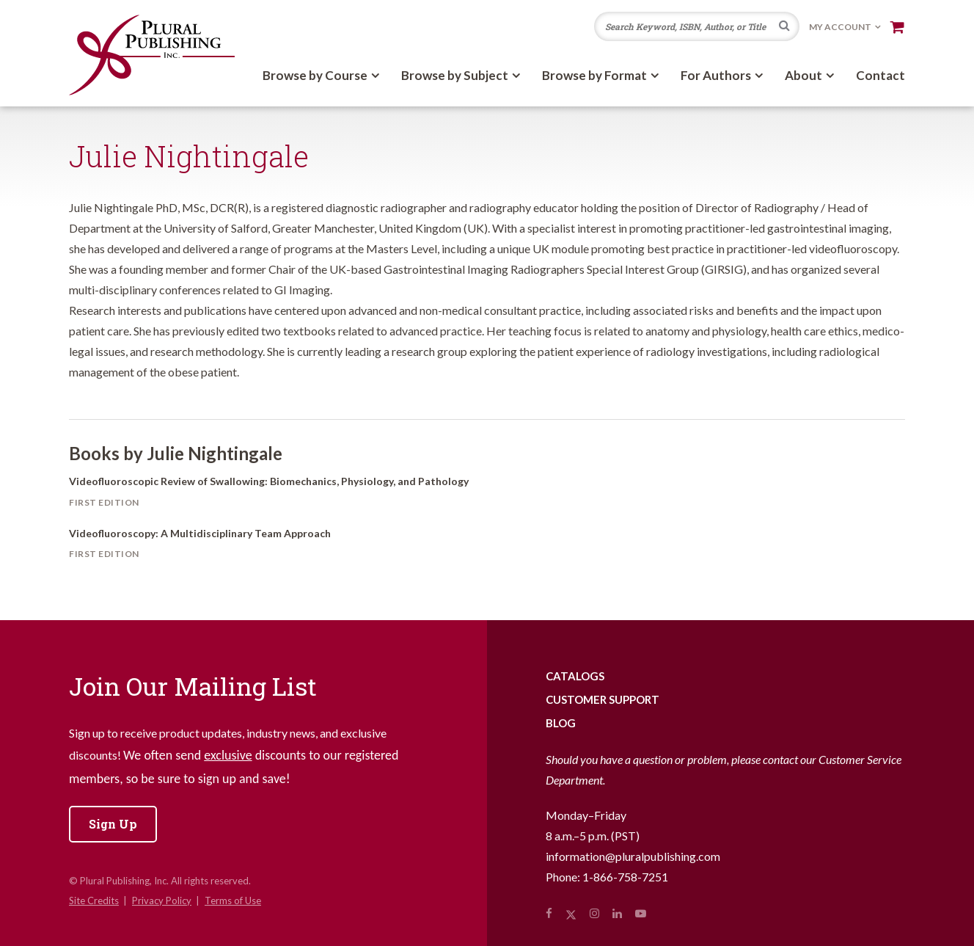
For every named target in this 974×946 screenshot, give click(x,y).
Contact (880, 75)
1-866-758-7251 (625, 877)
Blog (561, 722)
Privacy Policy (161, 900)
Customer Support (602, 699)
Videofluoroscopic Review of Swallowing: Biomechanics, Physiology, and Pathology (269, 481)
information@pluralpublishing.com (633, 856)
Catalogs (575, 676)
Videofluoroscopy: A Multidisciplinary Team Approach (200, 533)
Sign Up (113, 824)
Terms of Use (233, 900)
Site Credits (94, 900)
